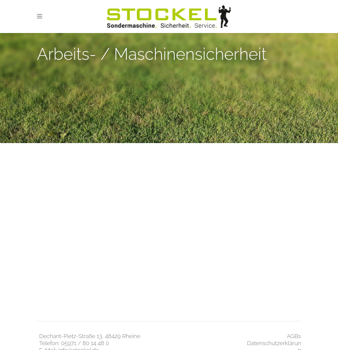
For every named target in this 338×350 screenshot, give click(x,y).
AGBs (294, 336)
